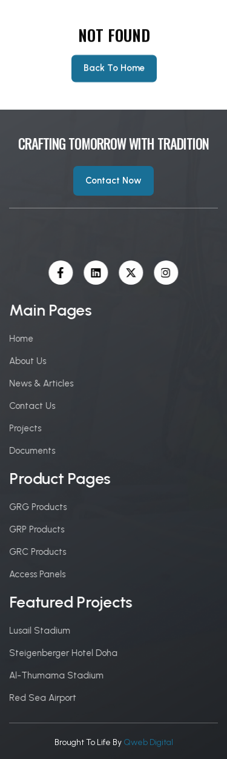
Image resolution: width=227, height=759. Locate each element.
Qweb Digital (148, 742)
